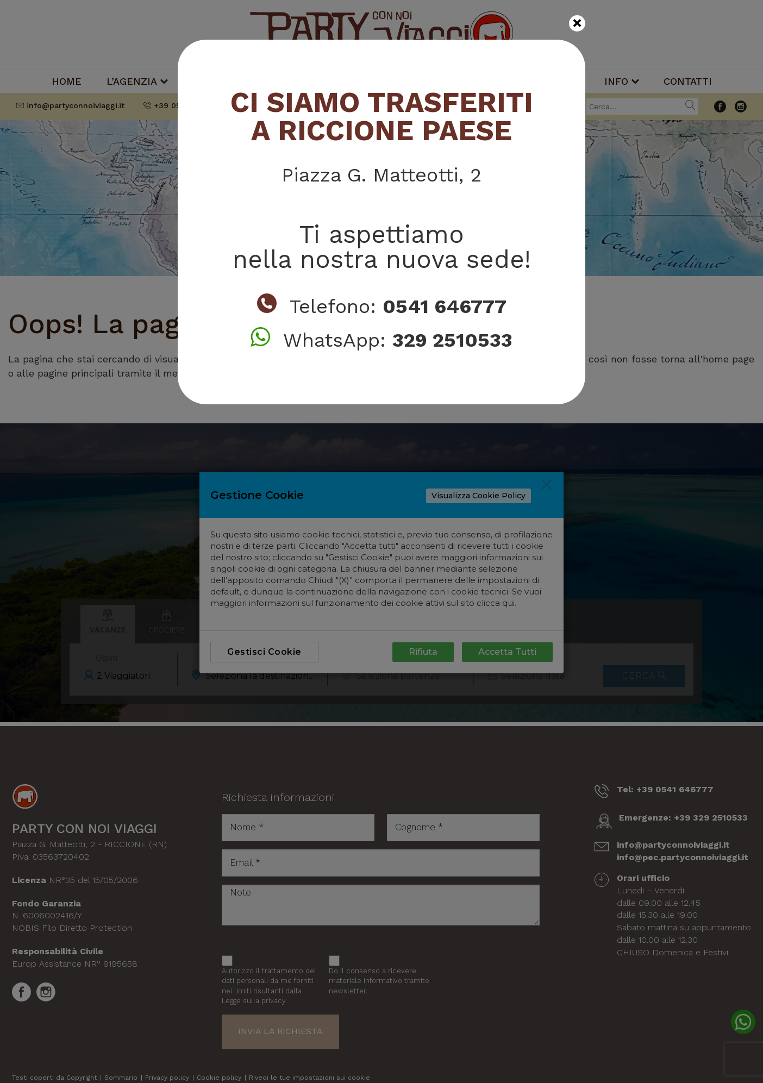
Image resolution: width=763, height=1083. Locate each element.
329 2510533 (452, 340)
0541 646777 (444, 306)
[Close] (577, 23)
